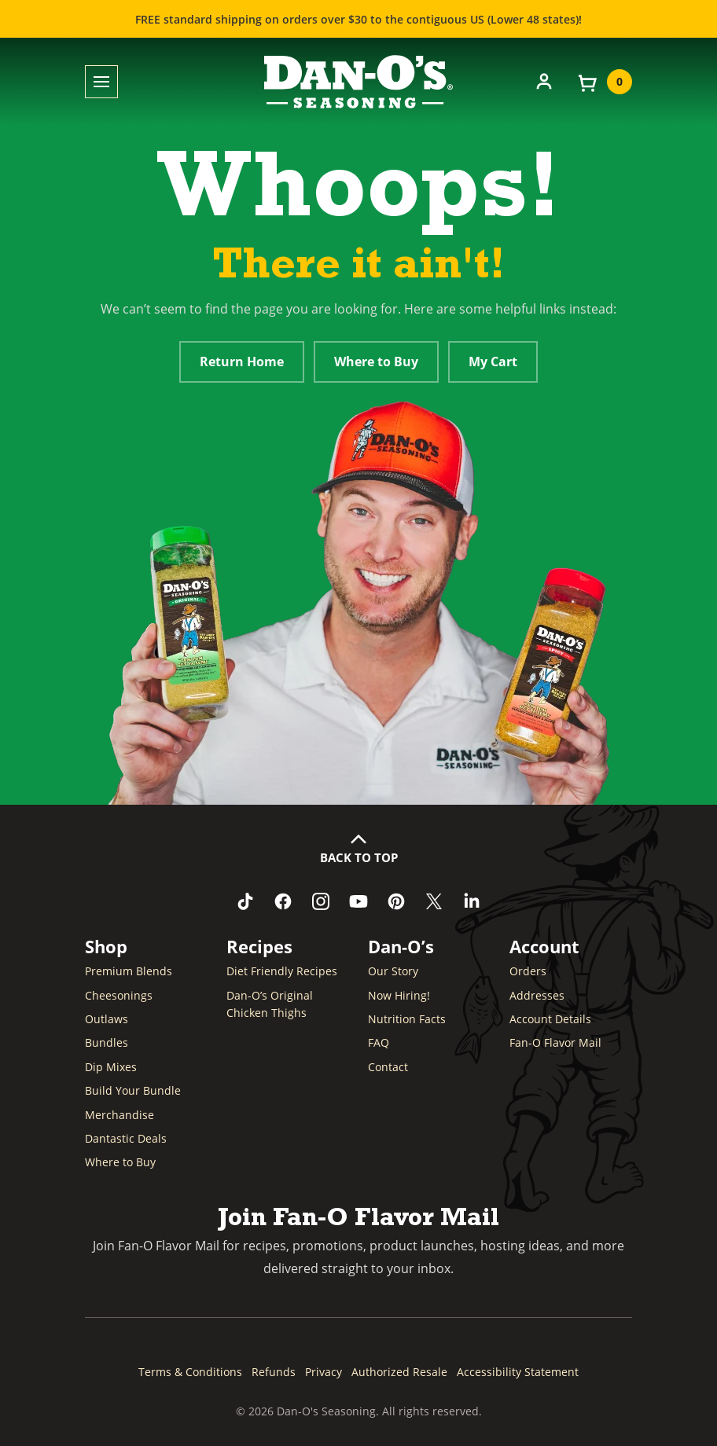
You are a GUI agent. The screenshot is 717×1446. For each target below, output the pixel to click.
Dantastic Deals (126, 1138)
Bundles (106, 1042)
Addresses (536, 995)
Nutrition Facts (407, 1018)
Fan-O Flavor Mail (555, 1042)
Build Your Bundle (133, 1090)
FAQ (378, 1042)
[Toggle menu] (101, 82)
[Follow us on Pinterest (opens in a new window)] (396, 901)
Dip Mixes (111, 1066)
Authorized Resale (399, 1371)
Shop (106, 946)
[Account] (544, 80)
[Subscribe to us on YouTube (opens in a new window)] (358, 901)
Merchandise (119, 1114)
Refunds (274, 1371)
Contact (388, 1066)
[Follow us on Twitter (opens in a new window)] (434, 901)
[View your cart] (603, 82)
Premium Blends (128, 970)
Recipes (259, 946)
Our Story (393, 970)
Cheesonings (119, 995)
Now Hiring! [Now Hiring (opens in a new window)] (399, 995)
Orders (527, 970)
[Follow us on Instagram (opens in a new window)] (320, 901)
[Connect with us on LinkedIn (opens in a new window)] (471, 901)
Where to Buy (376, 361)
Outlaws (106, 1018)
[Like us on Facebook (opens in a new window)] (283, 901)
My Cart (493, 361)
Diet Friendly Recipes (281, 970)
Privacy (323, 1371)
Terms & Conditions (190, 1371)
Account (544, 946)
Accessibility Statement (518, 1371)
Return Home (242, 361)
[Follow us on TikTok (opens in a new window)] (245, 901)
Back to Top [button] (359, 857)
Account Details (550, 1018)
